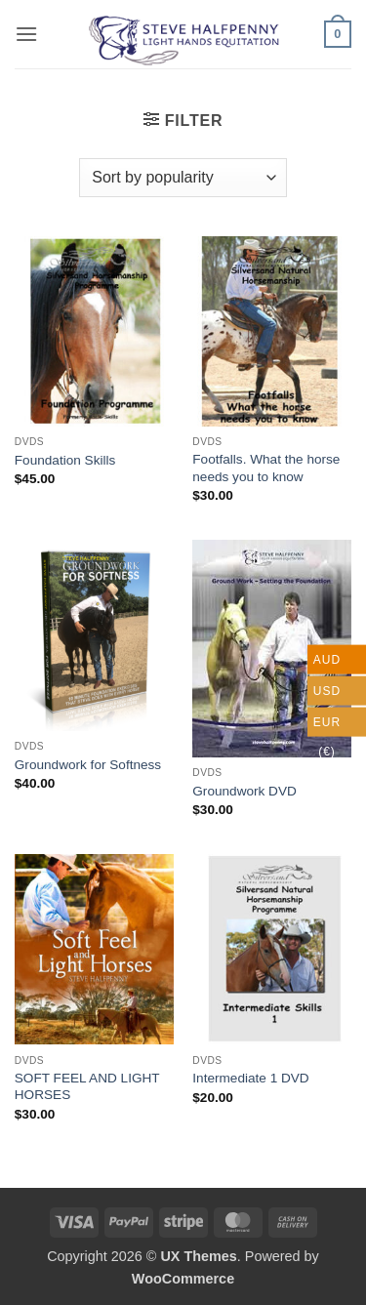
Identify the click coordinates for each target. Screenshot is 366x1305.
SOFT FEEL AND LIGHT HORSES (87, 1087)
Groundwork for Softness (88, 764)
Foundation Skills (65, 460)
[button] (26, 34)
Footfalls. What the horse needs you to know (266, 468)
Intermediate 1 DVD (250, 1078)
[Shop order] (182, 177)
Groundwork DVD (244, 791)
